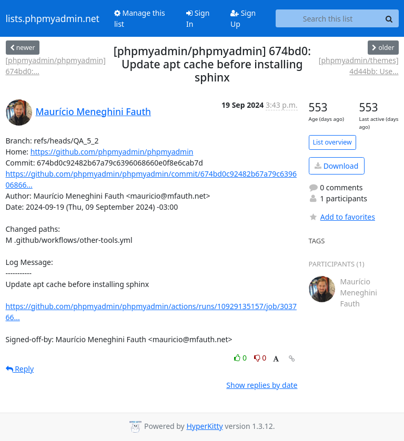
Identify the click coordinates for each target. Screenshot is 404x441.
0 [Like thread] (241, 358)
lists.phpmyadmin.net (52, 18)
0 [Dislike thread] (260, 358)
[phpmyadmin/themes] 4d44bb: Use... (359, 65)
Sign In (197, 18)
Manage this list (139, 18)
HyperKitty (204, 426)
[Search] (389, 18)
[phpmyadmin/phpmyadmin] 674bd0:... (56, 65)
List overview (332, 142)
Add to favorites (342, 217)
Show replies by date (261, 385)
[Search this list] (328, 18)
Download (336, 166)
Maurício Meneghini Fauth (94, 111)
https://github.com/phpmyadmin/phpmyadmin (112, 152)
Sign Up (243, 18)
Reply (20, 369)
